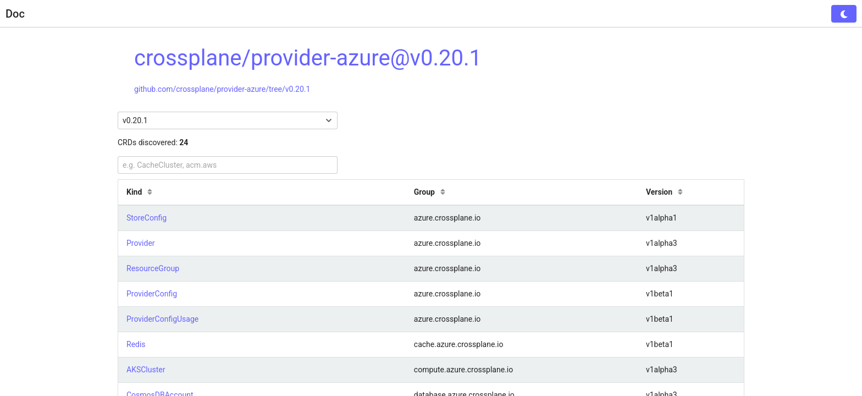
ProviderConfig (151, 293)
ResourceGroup (152, 268)
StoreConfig (146, 217)
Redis (136, 344)
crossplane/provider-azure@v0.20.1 (308, 58)
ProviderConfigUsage (162, 319)
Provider (140, 243)
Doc (15, 13)
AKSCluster (145, 369)
